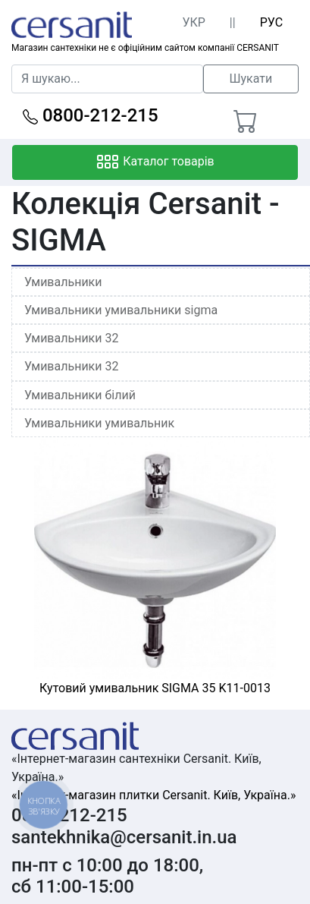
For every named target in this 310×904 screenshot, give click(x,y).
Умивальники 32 (71, 338)
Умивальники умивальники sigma (121, 310)
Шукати (250, 78)
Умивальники (63, 282)
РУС (271, 22)
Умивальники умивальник (99, 423)
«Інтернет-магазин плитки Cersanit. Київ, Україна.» (153, 795)
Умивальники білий (80, 395)
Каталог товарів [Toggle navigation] (155, 162)
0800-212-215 (90, 115)
